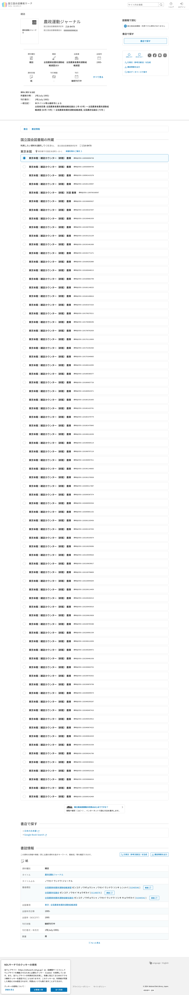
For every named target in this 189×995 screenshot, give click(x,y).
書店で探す (145, 41)
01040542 (140, 897)
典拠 (148, 887)
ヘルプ (171, 4)
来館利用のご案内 (74, 151)
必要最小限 (38, 989)
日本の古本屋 (32, 830)
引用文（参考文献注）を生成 (138, 62)
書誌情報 (36, 128)
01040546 (134, 887)
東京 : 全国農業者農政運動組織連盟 (61, 904)
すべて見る (98, 76)
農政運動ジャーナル (54, 874)
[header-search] (146, 4)
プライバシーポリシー (81, 986)
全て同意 (59, 989)
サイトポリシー (99, 986)
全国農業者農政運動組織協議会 (59, 897)
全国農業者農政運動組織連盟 (58, 887)
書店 (26, 128)
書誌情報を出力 (132, 67)
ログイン (181, 4)
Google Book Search (35, 834)
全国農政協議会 (52, 892)
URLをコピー (139, 55)
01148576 (95, 892)
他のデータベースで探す (136, 72)
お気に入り (129, 55)
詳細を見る (9, 989)
